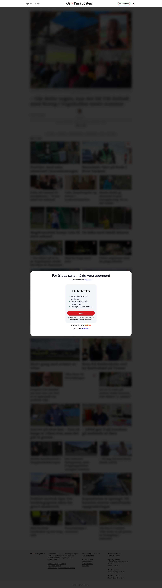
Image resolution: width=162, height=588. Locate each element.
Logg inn (81, 280)
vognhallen (62, 134)
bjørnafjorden (91, 134)
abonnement (85, 328)
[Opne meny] (133, 3)
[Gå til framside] (79, 3)
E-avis (37, 4)
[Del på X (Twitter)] (80, 125)
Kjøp (81, 313)
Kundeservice (87, 564)
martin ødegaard (76, 134)
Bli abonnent (124, 4)
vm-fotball (111, 134)
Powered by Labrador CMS (81, 585)
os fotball (50, 134)
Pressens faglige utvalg (57, 564)
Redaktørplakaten (54, 566)
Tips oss (29, 4)
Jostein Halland (88, 555)
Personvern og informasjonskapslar (61, 568)
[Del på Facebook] (77, 125)
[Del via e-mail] (84, 125)
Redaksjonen (87, 562)
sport (102, 134)
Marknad (85, 566)
